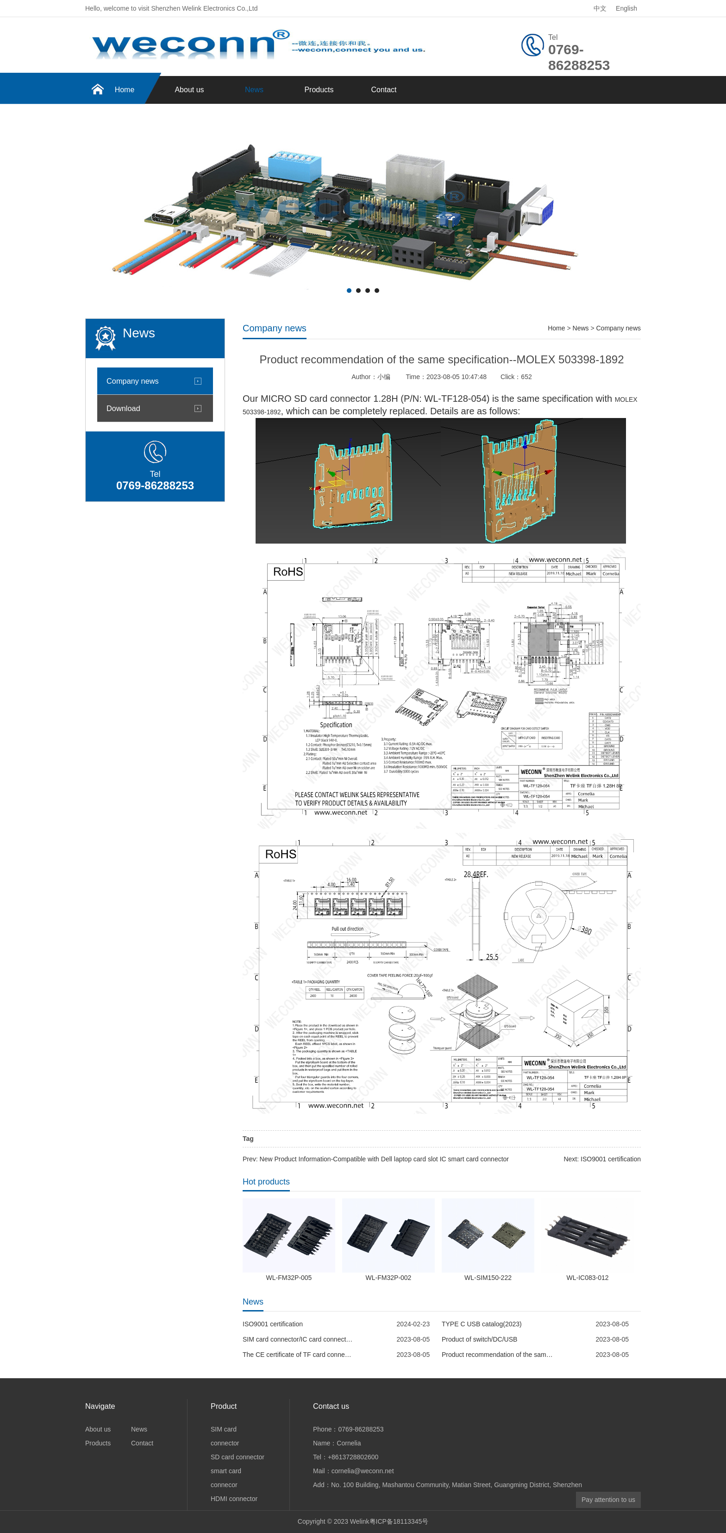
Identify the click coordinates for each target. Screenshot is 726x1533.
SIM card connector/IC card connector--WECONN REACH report (298, 1339)
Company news (132, 381)
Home (125, 90)
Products (318, 90)
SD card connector (237, 1457)
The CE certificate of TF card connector (298, 1354)
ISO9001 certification (273, 1324)
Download (123, 408)
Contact (383, 90)
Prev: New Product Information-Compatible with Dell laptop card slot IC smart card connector (376, 1159)
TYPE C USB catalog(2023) (482, 1324)
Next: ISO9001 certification (602, 1159)
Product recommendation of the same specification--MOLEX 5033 (497, 1354)
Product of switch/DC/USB (479, 1339)
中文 (600, 8)
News (254, 90)
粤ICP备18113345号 (399, 1521)
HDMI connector (234, 1498)
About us (189, 90)
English (626, 8)
